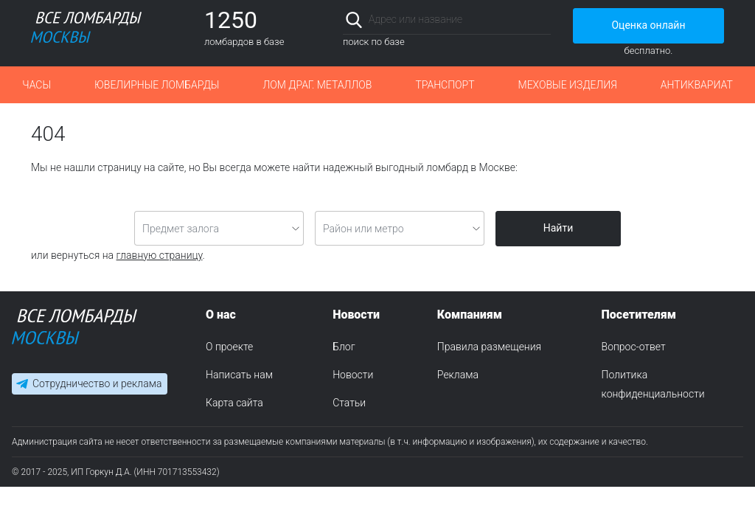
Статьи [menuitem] (349, 403)
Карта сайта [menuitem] (234, 403)
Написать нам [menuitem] (239, 375)
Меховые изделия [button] (567, 85)
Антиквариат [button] (697, 85)
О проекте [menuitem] (229, 347)
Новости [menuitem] (353, 375)
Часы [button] (36, 85)
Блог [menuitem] (344, 347)
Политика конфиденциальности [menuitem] (653, 384)
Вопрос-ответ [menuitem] (634, 347)
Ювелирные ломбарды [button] (156, 85)
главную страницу (159, 255)
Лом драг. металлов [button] (317, 85)
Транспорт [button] (444, 85)
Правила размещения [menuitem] (489, 347)
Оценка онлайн (648, 25)
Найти (558, 228)
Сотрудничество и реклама (96, 383)
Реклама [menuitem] (458, 375)
